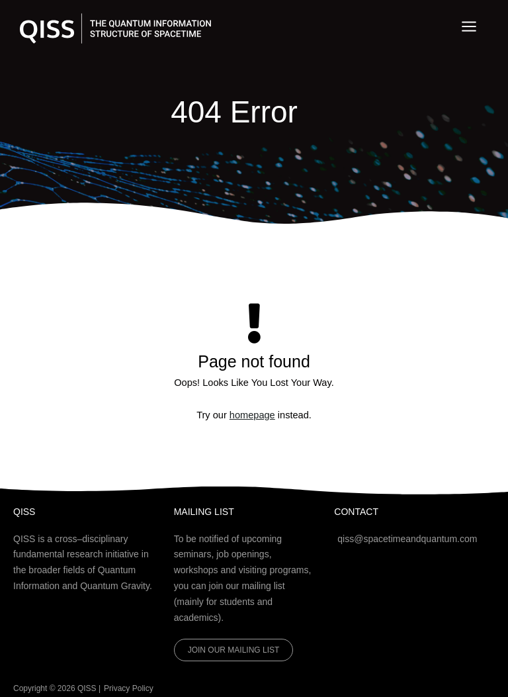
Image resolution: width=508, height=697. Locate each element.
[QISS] (117, 28)
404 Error (234, 111)
